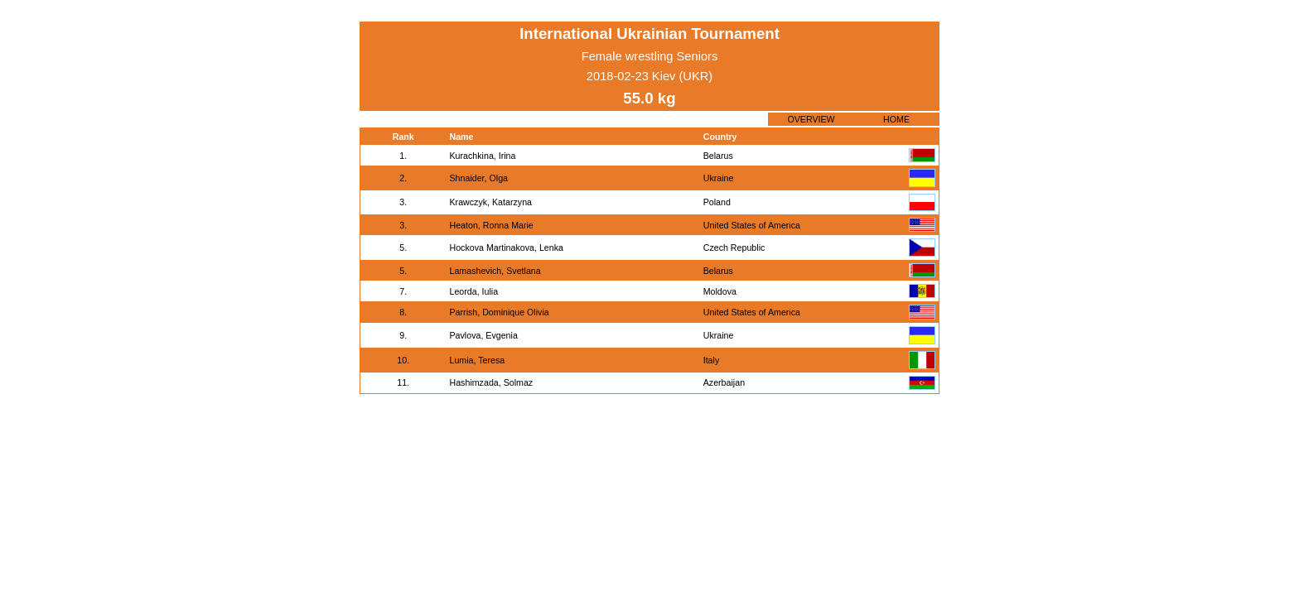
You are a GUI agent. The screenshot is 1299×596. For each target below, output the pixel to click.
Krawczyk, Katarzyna (491, 202)
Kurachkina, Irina (483, 156)
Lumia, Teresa (477, 360)
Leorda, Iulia (474, 291)
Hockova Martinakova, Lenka (506, 247)
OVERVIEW (810, 119)
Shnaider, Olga (479, 178)
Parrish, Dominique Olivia (499, 312)
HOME (896, 119)
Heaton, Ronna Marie (492, 225)
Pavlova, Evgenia (484, 335)
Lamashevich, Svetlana (495, 271)
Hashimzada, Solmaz (492, 382)
